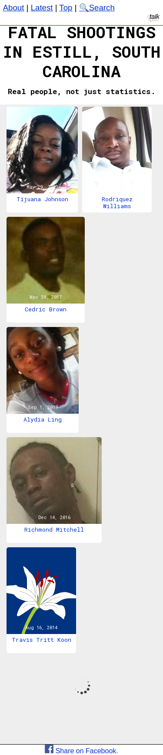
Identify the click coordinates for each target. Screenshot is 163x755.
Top (65, 7)
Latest (42, 7)
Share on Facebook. (81, 751)
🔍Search (97, 7)
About (13, 7)
